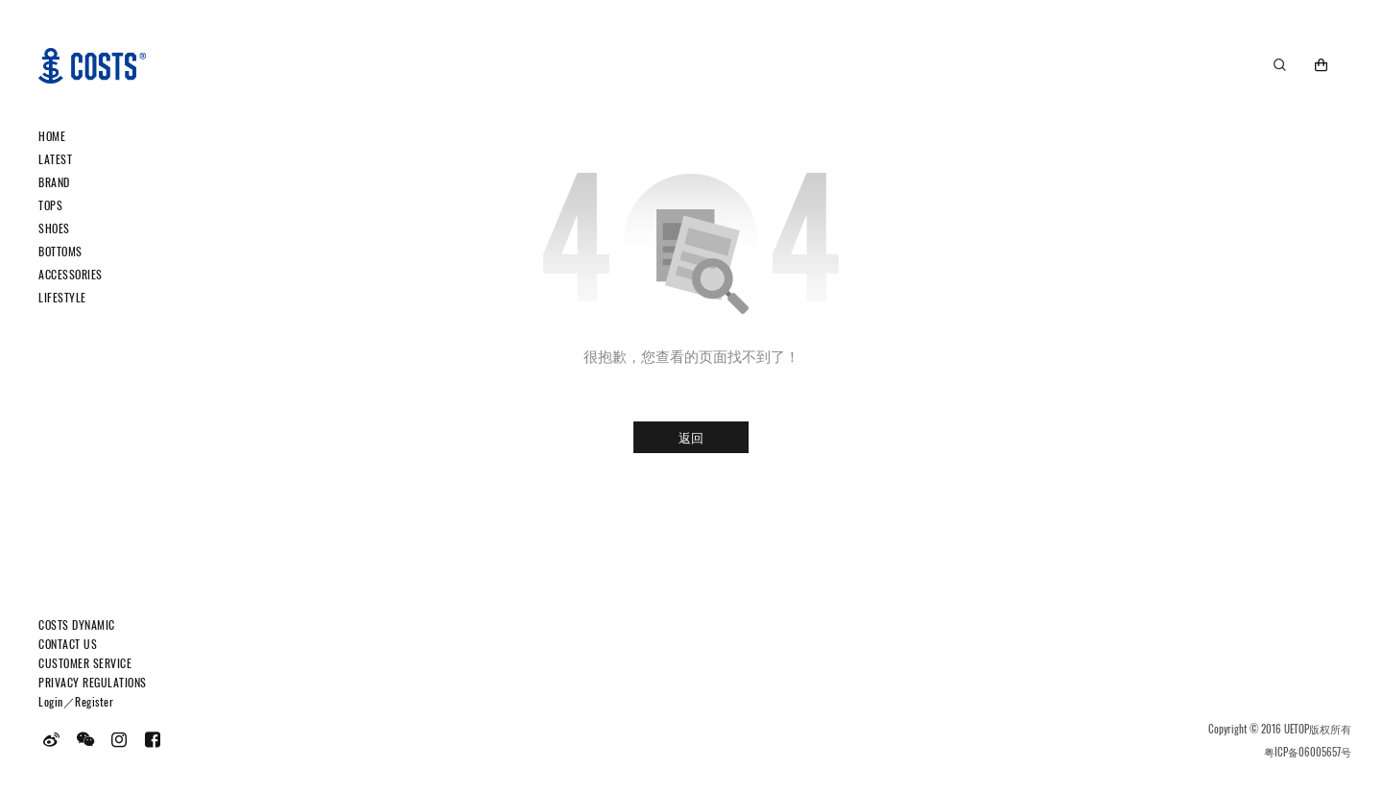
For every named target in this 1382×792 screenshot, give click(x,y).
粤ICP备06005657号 (1307, 751)
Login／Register (75, 701)
